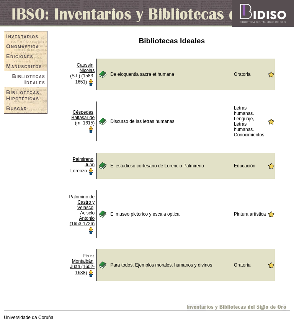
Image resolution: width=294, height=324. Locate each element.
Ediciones (19, 56)
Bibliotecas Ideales (28, 79)
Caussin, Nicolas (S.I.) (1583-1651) (82, 73)
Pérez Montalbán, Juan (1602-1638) (82, 264)
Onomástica (22, 46)
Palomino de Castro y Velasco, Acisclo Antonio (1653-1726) (82, 210)
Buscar (16, 108)
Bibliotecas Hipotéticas (22, 95)
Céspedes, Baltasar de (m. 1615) (83, 118)
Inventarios (22, 36)
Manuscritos (24, 66)
